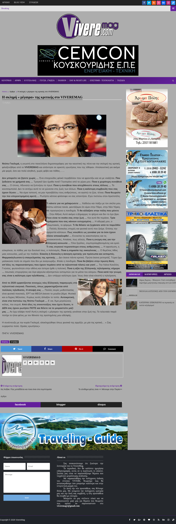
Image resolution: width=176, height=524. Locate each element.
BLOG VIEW (19, 2)
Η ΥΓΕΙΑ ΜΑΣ (30, 80)
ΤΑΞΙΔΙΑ (121, 80)
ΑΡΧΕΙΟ (167, 274)
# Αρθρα (14, 342)
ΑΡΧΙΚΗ (6, 2)
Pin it (79, 349)
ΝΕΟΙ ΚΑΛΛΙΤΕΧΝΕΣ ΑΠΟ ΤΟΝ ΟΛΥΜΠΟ (157, 291)
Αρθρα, (8, 103)
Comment (109, 349)
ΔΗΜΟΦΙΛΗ (134, 274)
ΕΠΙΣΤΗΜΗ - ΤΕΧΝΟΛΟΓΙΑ (102, 80)
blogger (61, 404)
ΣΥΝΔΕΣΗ (33, 2)
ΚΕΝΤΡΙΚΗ (6, 80)
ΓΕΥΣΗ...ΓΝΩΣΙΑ (47, 80)
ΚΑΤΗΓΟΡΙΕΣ (151, 274)
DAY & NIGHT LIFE (77, 80)
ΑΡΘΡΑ (18, 80)
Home (4, 92)
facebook (20, 404)
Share (48, 349)
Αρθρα (12, 92)
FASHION (62, 80)
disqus (102, 404)
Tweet (17, 349)
